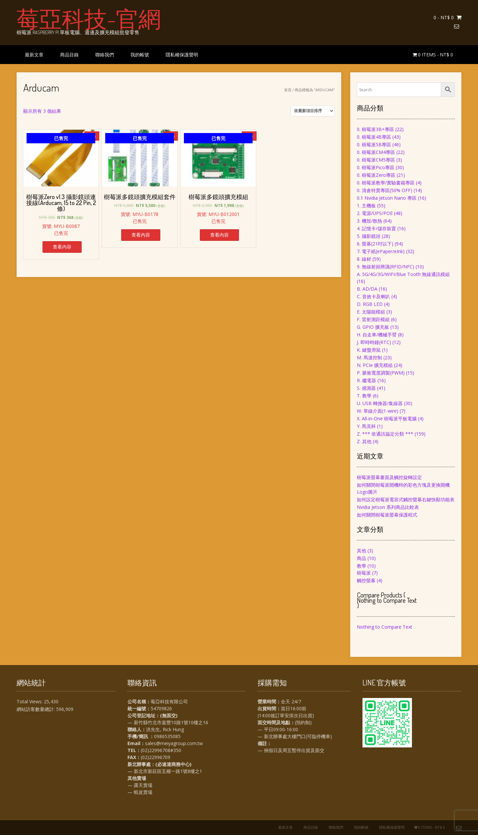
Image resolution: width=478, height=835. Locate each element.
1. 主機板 (366, 205)
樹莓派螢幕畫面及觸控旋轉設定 (389, 477)
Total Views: (30, 701)
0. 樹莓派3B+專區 (375, 129)
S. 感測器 (366, 388)
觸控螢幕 (366, 580)
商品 (361, 558)
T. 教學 (364, 395)
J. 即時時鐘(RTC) (374, 342)
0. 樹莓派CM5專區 (376, 160)
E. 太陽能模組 (371, 312)
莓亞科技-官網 (89, 18)
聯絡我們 (104, 54)
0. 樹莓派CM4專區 (376, 152)
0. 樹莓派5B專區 (374, 144)
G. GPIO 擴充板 (373, 327)
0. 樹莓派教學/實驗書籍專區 (386, 182)
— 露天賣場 (139, 785)
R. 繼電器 (366, 380)
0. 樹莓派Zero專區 (376, 175)
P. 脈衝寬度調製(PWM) (381, 373)
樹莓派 (364, 573)
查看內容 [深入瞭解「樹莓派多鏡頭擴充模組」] (219, 235)
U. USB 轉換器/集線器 (380, 403)
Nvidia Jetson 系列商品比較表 (388, 507)
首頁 (287, 89)
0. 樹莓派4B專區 (374, 137)
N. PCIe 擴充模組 (375, 365)
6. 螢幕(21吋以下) (375, 244)
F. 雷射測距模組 (373, 319)
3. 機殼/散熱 (369, 221)
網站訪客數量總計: (36, 709)
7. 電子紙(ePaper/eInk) (381, 251)
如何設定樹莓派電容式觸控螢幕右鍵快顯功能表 (405, 499)
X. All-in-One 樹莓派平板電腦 (387, 418)
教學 (361, 566)
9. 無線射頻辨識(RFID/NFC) (385, 266)
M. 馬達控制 (369, 357)
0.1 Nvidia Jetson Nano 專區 (387, 198)
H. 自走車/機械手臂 (377, 334)
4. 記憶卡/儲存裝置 (376, 228)
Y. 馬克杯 (366, 426)
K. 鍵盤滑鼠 (369, 350)
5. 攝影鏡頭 (368, 236)
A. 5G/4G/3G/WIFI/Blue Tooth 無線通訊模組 (403, 274)
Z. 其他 (364, 441)
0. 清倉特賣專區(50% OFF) (384, 190)
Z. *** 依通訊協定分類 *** (385, 434)
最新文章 (34, 54)
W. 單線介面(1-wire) (377, 411)
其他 (361, 550)
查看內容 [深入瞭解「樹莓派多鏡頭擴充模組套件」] (140, 235)
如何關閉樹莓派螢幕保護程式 (387, 515)
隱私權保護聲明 (182, 54)
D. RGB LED (370, 304)
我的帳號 (139, 54)
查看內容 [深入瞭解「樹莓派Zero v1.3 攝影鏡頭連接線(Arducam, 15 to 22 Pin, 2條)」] (62, 247)
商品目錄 (69, 54)
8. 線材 (364, 259)
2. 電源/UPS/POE (375, 213)
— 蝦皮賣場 (139, 792)
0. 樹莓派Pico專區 (375, 167)
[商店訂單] (312, 110)
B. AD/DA (367, 289)
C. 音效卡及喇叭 (373, 296)
